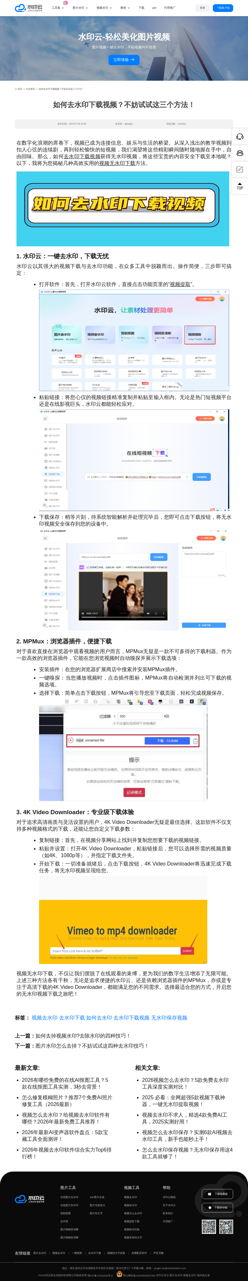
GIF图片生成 (97, 1197)
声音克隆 (158, 1253)
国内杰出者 (203, 1275)
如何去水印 (99, 1017)
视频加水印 (130, 1205)
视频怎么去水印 (133, 1213)
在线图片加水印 (69, 1205)
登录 (202, 7)
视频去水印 (44, 1017)
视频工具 (132, 1188)
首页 (18, 89)
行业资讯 (30, 89)
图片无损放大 (97, 1205)
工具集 (58, 4)
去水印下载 (72, 1017)
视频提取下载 (132, 1221)
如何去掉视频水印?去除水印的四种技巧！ (83, 1036)
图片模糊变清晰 (69, 1229)
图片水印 (78, 7)
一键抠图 (77, 1253)
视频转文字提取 (116, 1253)
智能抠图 (65, 1213)
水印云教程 (169, 1197)
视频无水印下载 (117, 163)
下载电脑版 (218, 1194)
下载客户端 (223, 7)
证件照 (64, 1221)
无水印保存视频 (169, 1017)
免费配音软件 (139, 1253)
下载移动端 (218, 1208)
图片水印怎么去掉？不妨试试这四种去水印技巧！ (92, 1046)
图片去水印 (39, 1253)
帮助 (166, 1188)
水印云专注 (162, 1275)
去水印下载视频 (82, 156)
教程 (123, 7)
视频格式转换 (132, 1229)
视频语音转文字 (133, 1237)
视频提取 (180, 284)
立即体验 (124, 60)
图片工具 (68, 1188)
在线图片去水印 (69, 1197)
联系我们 (168, 1213)
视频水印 (102, 7)
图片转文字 (96, 1213)
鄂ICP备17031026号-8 (100, 1275)
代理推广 (168, 1221)
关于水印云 (169, 1205)
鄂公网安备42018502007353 (136, 1275)
